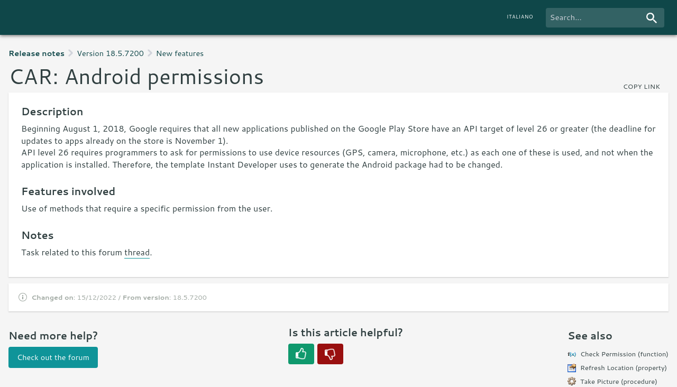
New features (180, 53)
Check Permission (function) (624, 353)
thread (137, 252)
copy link (641, 86)
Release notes (36, 53)
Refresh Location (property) (623, 367)
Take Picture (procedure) (618, 381)
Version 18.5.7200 (110, 53)
